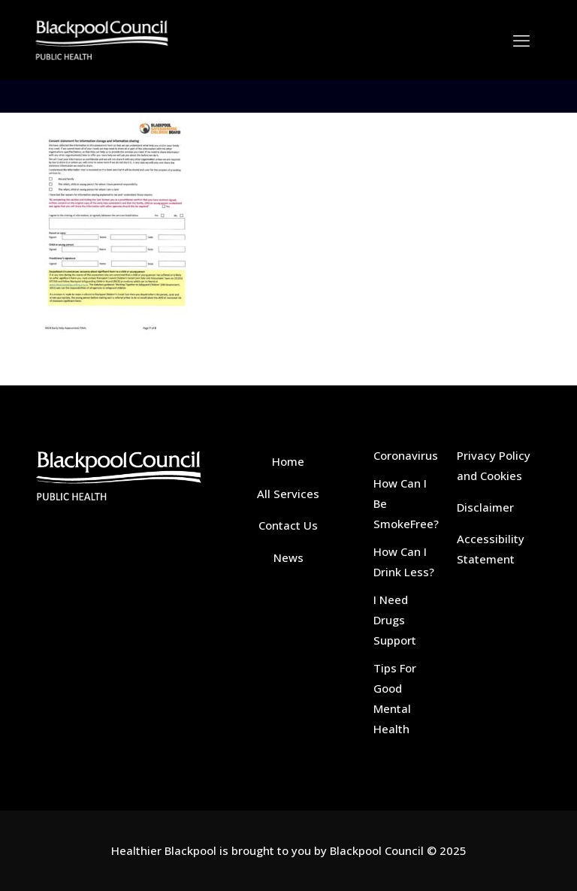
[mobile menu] (521, 40)
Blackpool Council (377, 850)
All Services (288, 493)
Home (288, 461)
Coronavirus (405, 455)
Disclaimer (485, 507)
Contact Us (288, 525)
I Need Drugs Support (394, 620)
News (288, 557)
